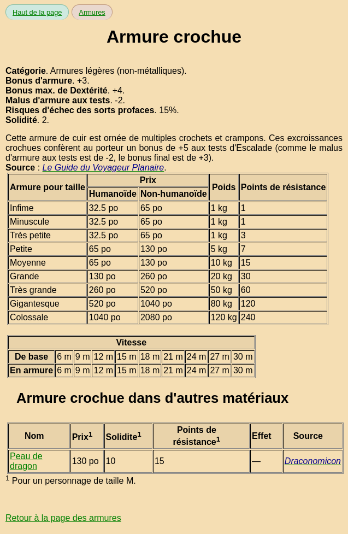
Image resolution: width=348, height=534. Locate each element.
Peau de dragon (26, 461)
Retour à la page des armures (63, 518)
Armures (92, 12)
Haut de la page (37, 12)
